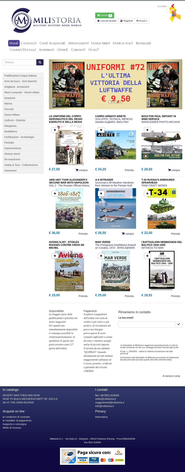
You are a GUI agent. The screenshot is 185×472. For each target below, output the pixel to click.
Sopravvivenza (12, 148)
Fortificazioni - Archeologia (19, 137)
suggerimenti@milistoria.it (109, 402)
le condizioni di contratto (16, 416)
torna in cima (171, 376)
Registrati (126, 21)
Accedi (141, 21)
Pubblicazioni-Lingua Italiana (20, 75)
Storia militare (12, 114)
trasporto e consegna (15, 424)
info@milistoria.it (104, 406)
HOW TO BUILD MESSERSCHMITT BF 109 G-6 (30, 398)
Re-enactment (12, 159)
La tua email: (126, 317)
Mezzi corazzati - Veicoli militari (21, 92)
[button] (59, 84)
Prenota (129, 170)
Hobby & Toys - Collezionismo (21, 165)
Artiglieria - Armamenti (16, 86)
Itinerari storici (12, 153)
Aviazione (9, 98)
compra (81, 170)
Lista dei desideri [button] (107, 21)
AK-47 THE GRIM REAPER (18, 402)
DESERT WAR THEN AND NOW (21, 395)
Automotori (10, 170)
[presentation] (145, 334)
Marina (8, 103)
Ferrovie (9, 109)
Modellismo (10, 131)
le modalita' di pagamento (17, 420)
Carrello (104, 15)
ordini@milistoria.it (105, 398)
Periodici (9, 142)
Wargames (10, 125)
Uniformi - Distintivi (14, 120)
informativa (101, 416)
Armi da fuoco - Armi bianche (20, 81)
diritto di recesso (12, 427)
